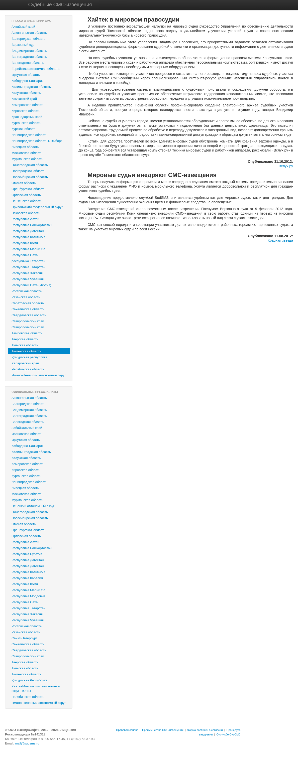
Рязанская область (26, 297)
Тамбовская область (27, 333)
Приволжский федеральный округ (37, 207)
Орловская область (26, 195)
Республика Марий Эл (28, 249)
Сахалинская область (28, 309)
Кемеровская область (28, 105)
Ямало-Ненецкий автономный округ (39, 375)
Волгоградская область (29, 57)
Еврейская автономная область (35, 69)
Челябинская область (28, 369)
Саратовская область (28, 303)
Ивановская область (27, 434)
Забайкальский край (27, 428)
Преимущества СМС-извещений (162, 729)
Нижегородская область (30, 165)
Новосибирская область (30, 177)
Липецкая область (25, 147)
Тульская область (25, 345)
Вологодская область (28, 63)
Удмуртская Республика (30, 680)
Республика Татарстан (28, 267)
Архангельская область (29, 33)
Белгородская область (28, 39)
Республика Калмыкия (28, 237)
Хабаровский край (25, 363)
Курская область (24, 129)
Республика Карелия (27, 578)
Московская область (27, 153)
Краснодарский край (27, 117)
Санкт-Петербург (24, 638)
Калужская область (26, 93)
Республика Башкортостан (32, 225)
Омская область (24, 183)
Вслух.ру (286, 166)
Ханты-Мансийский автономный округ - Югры (36, 688)
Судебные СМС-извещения (60, 4)
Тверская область (25, 339)
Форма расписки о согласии (205, 729)
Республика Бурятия (27, 554)
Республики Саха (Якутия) (31, 285)
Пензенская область (27, 201)
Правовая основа (127, 729)
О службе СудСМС (229, 734)
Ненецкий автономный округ (33, 506)
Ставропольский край (28, 321)
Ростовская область (27, 291)
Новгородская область (28, 171)
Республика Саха (25, 255)
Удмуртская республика (29, 357)
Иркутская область (26, 75)
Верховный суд (23, 45)
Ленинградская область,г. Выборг (37, 141)
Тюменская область (26, 351)
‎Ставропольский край (28, 327)
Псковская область (26, 213)
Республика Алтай (25, 219)
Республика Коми (25, 243)
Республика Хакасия (27, 273)
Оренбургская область (28, 189)
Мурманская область (27, 159)
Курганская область (26, 123)
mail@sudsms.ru (27, 743)
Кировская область (26, 111)
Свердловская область (29, 315)
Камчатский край (24, 99)
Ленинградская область (29, 135)
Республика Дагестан (28, 231)
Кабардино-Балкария (28, 81)
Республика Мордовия (28, 596)
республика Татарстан (28, 261)
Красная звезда (280, 240)
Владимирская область (29, 51)
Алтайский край (23, 27)
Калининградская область (31, 87)
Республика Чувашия (28, 279)
